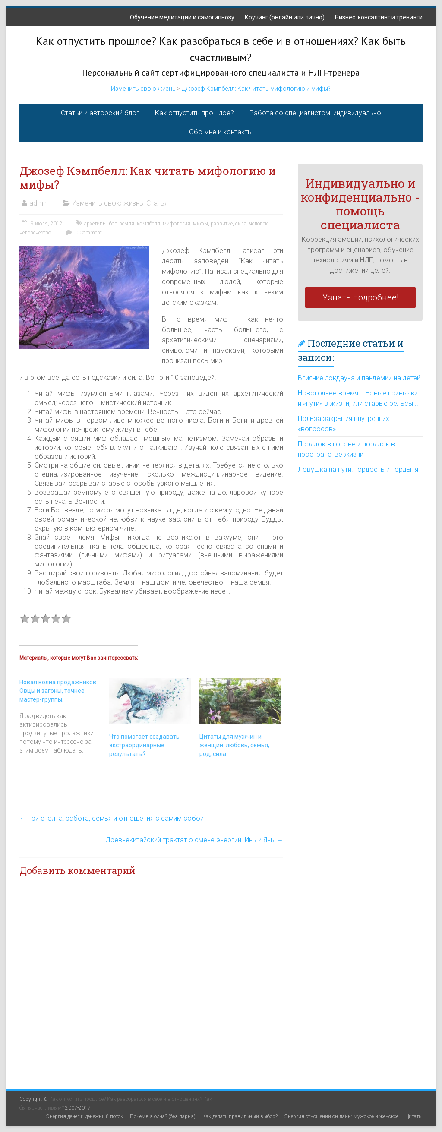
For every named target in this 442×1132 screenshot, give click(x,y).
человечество (35, 233)
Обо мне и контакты (221, 132)
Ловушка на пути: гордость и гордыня (358, 469)
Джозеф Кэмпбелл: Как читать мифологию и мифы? (256, 88)
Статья (157, 203)
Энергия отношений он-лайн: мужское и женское (341, 1116)
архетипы (95, 224)
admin (38, 203)
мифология (176, 224)
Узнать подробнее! (360, 297)
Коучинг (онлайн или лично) (285, 17)
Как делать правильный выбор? (240, 1116)
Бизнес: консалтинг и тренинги (379, 17)
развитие (222, 224)
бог (113, 224)
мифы (200, 224)
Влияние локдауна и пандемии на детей (359, 378)
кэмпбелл (148, 224)
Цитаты (414, 1116)
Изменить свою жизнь (143, 88)
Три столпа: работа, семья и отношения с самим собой (111, 818)
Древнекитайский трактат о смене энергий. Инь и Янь (194, 840)
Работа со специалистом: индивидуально (315, 113)
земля (126, 224)
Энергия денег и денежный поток (84, 1116)
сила (240, 224)
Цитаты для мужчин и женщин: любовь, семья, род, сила (234, 745)
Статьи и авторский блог (100, 113)
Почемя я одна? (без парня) (163, 1116)
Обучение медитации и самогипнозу (182, 17)
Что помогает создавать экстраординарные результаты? (144, 745)
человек (258, 224)
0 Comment (82, 233)
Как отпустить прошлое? (194, 113)
